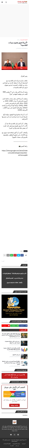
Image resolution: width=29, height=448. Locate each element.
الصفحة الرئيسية (23, 39)
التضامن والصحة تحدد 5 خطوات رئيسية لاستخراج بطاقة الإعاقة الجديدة (12, 348)
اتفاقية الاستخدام (7, 443)
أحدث (25, 261)
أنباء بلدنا (13, 440)
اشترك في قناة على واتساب (14, 376)
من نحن (17, 445)
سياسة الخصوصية (16, 443)
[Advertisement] (14, 20)
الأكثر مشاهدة (23, 330)
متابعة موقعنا (14, 405)
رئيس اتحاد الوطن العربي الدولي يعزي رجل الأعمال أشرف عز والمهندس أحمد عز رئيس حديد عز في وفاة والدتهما (11, 335)
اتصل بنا (12, 445)
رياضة (18, 39)
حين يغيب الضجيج (16, 354)
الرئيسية (23, 443)
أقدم (3, 261)
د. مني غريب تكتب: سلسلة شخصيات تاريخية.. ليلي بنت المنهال (12, 342)
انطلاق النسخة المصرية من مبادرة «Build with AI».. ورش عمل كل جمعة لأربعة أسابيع (11, 363)
